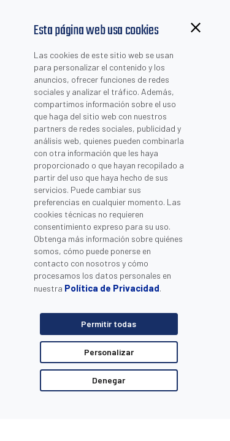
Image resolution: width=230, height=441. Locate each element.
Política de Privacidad (111, 287)
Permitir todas (108, 323)
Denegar (108, 380)
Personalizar (109, 352)
